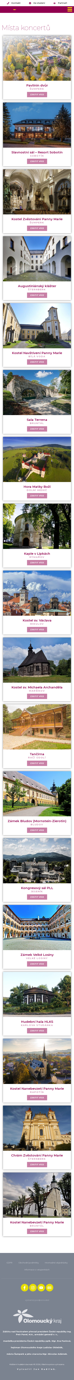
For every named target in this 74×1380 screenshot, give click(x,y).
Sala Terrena (37, 420)
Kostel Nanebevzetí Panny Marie (37, 1088)
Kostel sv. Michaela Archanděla (37, 687)
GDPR (9, 1262)
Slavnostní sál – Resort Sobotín (37, 152)
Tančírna (37, 754)
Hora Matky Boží (37, 487)
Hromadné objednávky (56, 1262)
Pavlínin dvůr (37, 85)
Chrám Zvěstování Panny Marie (37, 1155)
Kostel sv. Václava (37, 620)
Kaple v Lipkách (37, 553)
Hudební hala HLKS (37, 1022)
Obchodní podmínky (28, 1262)
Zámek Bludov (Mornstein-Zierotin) (37, 821)
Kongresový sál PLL (37, 888)
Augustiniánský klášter (37, 286)
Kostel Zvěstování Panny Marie (37, 219)
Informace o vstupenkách (37, 1269)
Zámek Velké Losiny (37, 955)
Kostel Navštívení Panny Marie (37, 353)
